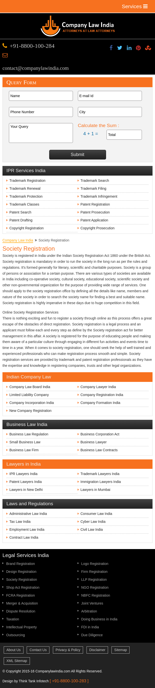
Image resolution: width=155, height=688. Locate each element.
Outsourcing (15, 635)
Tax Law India (20, 522)
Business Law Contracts (99, 450)
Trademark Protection (26, 196)
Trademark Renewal (25, 188)
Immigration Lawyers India (101, 482)
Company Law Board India (29, 387)
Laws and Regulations (29, 503)
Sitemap (120, 650)
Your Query (41, 133)
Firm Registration (94, 572)
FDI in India (90, 627)
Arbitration (89, 611)
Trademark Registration (27, 181)
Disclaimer (97, 650)
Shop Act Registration (23, 587)
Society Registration (21, 580)
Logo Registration (95, 564)
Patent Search (20, 212)
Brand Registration (20, 564)
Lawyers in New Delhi (26, 490)
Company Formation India (100, 403)
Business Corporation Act (100, 434)
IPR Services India (25, 170)
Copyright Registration (26, 228)
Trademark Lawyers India (100, 474)
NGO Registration (95, 587)
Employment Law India (26, 529)
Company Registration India (102, 395)
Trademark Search (95, 181)
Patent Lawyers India (25, 482)
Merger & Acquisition (22, 603)
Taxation (12, 619)
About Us (13, 650)
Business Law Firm (24, 450)
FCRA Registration (20, 595)
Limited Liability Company (29, 395)
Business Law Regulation (28, 434)
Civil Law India (92, 529)
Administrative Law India (28, 514)
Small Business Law (24, 442)
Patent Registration (95, 204)
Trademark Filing (94, 188)
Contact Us (37, 650)
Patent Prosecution (95, 212)
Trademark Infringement (99, 196)
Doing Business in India (99, 619)
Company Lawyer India (98, 387)
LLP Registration (94, 580)
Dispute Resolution (20, 611)
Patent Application (94, 220)
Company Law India (17, 240)
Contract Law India (23, 537)
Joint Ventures (92, 603)
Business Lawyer (94, 442)
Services (135, 6)
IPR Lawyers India (23, 474)
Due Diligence (92, 635)
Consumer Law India (96, 514)
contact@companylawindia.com (35, 68)
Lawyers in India (23, 464)
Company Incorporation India (31, 403)
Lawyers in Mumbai (96, 490)
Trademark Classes (24, 204)
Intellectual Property (21, 627)
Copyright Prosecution (98, 228)
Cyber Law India (93, 522)
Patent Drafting (20, 220)
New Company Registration (30, 411)
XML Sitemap (16, 661)
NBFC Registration (95, 595)
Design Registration (21, 572)
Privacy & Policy (68, 650)
